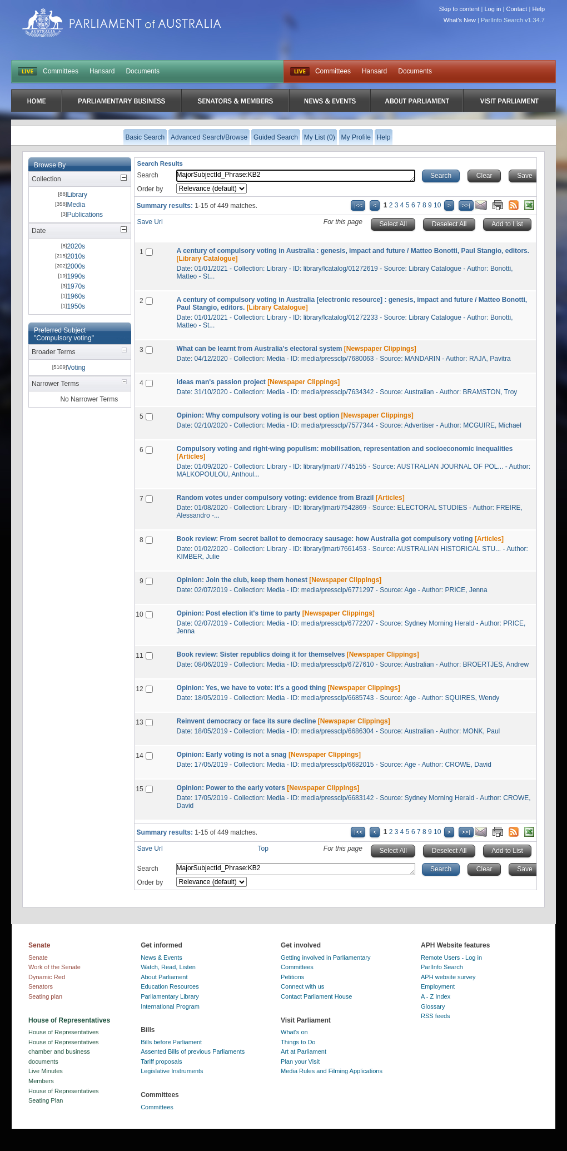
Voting (76, 367)
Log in (493, 9)
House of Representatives (63, 1032)
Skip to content (459, 9)
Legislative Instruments (172, 1071)
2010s (76, 256)
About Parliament (164, 977)
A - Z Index (435, 996)
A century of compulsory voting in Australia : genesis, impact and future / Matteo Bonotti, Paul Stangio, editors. (353, 251)
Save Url (150, 222)
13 (139, 722)
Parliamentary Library (170, 996)
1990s (76, 276)
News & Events (161, 957)
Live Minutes (45, 1071)
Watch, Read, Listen (168, 967)
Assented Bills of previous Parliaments (193, 1051)
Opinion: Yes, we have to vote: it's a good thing (251, 688)
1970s (76, 286)
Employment (438, 986)
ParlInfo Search (442, 967)
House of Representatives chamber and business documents (63, 1052)
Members (41, 1081)
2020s (76, 246)
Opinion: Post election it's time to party (239, 613)
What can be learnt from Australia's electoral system (259, 349)
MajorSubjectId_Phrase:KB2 (295, 176)
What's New (460, 20)
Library (77, 195)
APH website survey (448, 977)
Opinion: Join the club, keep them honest (242, 580)
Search (147, 175)
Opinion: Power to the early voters (231, 788)
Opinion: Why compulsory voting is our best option (258, 415)
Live (300, 71)
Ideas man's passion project (221, 382)
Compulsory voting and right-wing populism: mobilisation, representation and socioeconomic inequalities (345, 449)
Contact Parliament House (316, 996)
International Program (170, 1006)
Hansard (102, 71)
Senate (38, 957)
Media (76, 205)
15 (139, 789)
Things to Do (298, 1042)
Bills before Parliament (171, 1042)
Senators (40, 986)
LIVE (27, 71)
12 (139, 689)
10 (437, 205)
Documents (143, 71)
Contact (516, 9)
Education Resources (170, 986)
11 (139, 655)
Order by (150, 189)
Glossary (433, 1006)
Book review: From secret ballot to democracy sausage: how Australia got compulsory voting (325, 539)
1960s (76, 296)
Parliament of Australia (121, 22)
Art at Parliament (303, 1051)
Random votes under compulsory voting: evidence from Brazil (275, 498)
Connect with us (302, 986)
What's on (294, 1032)
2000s (76, 266)
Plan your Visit (300, 1061)
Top (263, 848)
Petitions (292, 977)
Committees (60, 71)
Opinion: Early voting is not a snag (232, 754)
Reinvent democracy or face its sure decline (246, 721)
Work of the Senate (54, 967)
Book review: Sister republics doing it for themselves (261, 654)
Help (538, 9)
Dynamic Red (46, 977)
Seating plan (45, 996)
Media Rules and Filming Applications (331, 1071)
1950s (76, 306)
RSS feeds (435, 1016)
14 (139, 756)
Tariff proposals (161, 1061)
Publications (85, 215)
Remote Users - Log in (451, 957)
